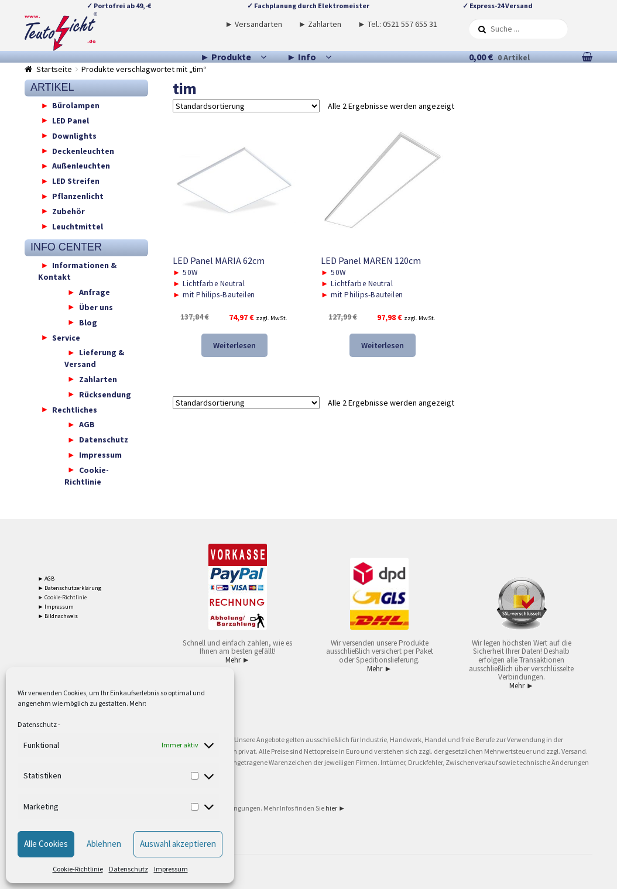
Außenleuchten (81, 165)
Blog (88, 322)
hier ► (335, 808)
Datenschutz (37, 724)
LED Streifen (76, 181)
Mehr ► (237, 660)
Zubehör (68, 210)
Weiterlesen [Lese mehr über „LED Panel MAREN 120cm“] (382, 345)
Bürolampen (76, 105)
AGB (87, 424)
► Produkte (225, 57)
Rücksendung (105, 394)
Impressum (171, 868)
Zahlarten (98, 378)
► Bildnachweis (58, 616)
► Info (301, 57)
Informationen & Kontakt (77, 271)
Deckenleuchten (83, 150)
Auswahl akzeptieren (178, 843)
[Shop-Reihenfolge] (246, 105)
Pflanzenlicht (78, 196)
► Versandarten (253, 24)
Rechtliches (74, 409)
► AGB (46, 578)
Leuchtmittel (77, 226)
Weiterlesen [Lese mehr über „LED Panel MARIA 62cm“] (234, 345)
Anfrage (94, 292)
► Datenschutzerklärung (70, 588)
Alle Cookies (46, 843)
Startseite (54, 69)
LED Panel (70, 120)
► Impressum (56, 606)
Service (66, 337)
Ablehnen (104, 843)
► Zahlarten (320, 24)
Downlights (74, 135)
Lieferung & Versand (94, 358)
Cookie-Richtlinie (78, 868)
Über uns (96, 306)
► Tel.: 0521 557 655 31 (397, 24)
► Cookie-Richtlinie (62, 597)
